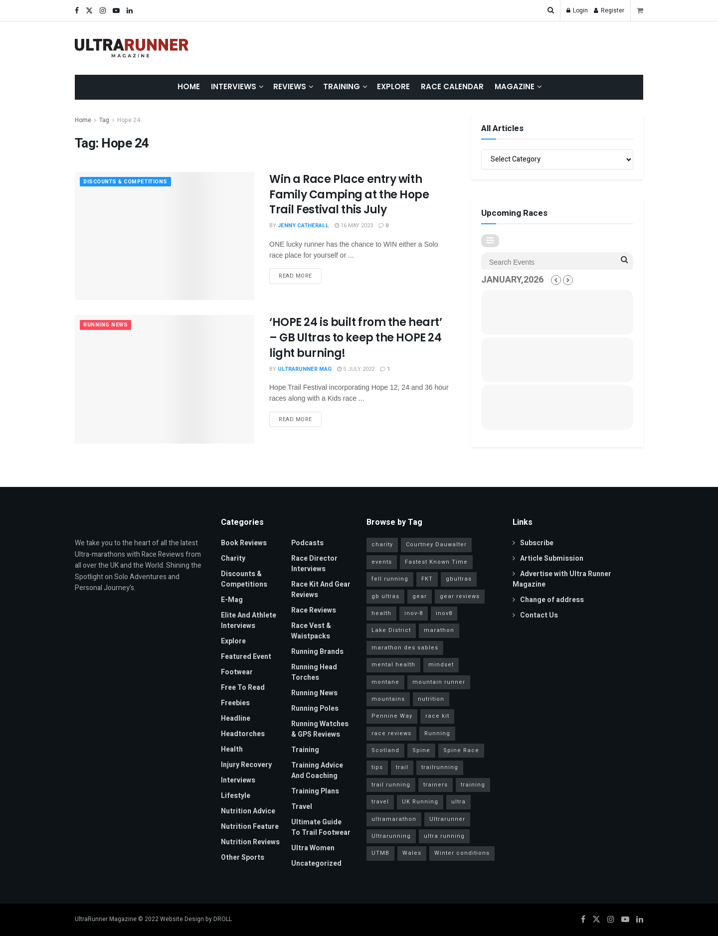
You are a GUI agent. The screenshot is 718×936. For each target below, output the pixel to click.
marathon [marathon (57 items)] (439, 630)
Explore (393, 86)
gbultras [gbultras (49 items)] (459, 579)
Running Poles (315, 708)
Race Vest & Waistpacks (311, 631)
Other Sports (242, 857)
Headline (235, 718)
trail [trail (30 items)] (402, 767)
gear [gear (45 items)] (419, 596)
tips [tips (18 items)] (377, 767)
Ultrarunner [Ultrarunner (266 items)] (447, 819)
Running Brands (317, 651)
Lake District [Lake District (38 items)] (391, 630)
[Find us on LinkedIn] (639, 920)
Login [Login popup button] (577, 10)
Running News (106, 325)
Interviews (233, 86)
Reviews (289, 86)
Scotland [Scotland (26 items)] (385, 750)
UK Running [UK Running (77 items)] (420, 801)
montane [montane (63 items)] (385, 682)
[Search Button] (550, 10)
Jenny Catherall (303, 225)
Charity (233, 558)
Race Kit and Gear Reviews (321, 589)
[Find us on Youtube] (625, 920)
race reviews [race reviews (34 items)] (391, 733)
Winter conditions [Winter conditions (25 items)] (462, 853)
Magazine (515, 86)
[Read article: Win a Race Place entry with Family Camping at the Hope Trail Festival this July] (164, 236)
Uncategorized (316, 863)
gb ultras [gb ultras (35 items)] (385, 596)
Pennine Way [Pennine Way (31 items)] (391, 716)
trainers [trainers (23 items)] (435, 784)
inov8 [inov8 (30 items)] (444, 613)
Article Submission (548, 558)
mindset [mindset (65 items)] (441, 664)
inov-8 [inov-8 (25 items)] (413, 613)
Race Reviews (313, 610)
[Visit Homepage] (131, 48)
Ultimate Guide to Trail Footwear (321, 827)
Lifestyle (235, 795)
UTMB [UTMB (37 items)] (380, 853)
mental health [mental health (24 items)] (393, 664)
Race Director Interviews (314, 563)
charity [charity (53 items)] (382, 544)
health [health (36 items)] (381, 613)
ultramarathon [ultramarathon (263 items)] (393, 819)
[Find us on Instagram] (610, 920)
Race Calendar (452, 86)
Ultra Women (313, 848)
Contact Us (535, 615)
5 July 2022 (355, 369)
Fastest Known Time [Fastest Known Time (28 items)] (436, 562)
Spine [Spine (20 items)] (421, 750)
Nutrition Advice (248, 811)
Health (232, 749)
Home (189, 86)
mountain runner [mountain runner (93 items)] (438, 682)
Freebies (235, 703)
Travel (301, 806)
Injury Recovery (246, 765)
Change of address (548, 600)
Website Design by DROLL (196, 919)
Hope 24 (128, 120)
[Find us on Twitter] (596, 920)
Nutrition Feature (250, 826)
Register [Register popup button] (609, 10)
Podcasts (307, 543)
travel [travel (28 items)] (380, 801)
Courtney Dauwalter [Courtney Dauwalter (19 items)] (436, 544)
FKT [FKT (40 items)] (427, 579)
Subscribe (533, 543)
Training (341, 86)
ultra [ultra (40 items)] (458, 801)
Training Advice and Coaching (317, 770)
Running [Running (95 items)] (437, 733)
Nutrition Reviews (250, 842)
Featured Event (246, 656)
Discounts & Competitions (127, 182)
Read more (300, 274)
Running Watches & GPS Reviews (320, 729)
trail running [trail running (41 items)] (390, 784)
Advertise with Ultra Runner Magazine (562, 579)
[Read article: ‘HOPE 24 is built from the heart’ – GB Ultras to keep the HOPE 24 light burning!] (164, 379)
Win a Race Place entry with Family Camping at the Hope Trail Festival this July (349, 194)
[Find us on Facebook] (583, 920)
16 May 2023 (354, 225)
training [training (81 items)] (473, 784)
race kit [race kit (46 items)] (437, 716)
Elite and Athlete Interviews (248, 620)
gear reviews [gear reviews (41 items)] (460, 596)
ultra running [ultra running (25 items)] (444, 836)
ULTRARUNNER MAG (305, 369)
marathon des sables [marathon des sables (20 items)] (404, 647)
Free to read (243, 687)
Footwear (237, 672)
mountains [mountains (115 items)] (388, 699)
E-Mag (232, 600)
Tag (104, 120)
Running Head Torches (314, 672)
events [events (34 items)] (381, 562)
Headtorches (243, 734)
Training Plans (315, 791)
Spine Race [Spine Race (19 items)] (461, 750)
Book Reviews (244, 543)
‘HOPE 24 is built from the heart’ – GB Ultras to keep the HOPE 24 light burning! (355, 337)
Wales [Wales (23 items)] (411, 853)
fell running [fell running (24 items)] (389, 579)
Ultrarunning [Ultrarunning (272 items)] (391, 836)
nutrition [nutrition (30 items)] (431, 699)
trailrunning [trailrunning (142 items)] (439, 767)
